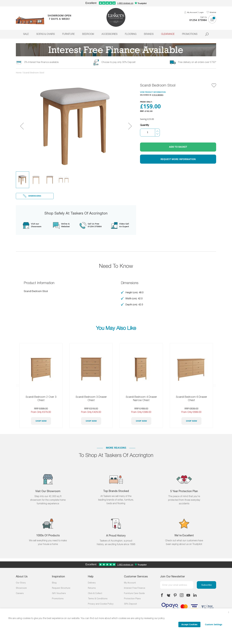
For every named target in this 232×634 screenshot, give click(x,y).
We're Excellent (184, 535)
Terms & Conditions (98, 599)
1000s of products (48, 535)
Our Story (21, 583)
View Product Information (153, 92)
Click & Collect (95, 593)
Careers (20, 593)
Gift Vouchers (59, 593)
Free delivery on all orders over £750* (197, 62)
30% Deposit (130, 604)
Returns (92, 588)
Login (201, 12)
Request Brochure (61, 588)
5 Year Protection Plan (184, 491)
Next (214, 385)
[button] (22, 126)
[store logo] (115, 17)
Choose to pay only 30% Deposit (118, 62)
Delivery (92, 583)
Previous (17, 385)
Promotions (58, 599)
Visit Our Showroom (47, 491)
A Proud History (116, 536)
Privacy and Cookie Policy (100, 604)
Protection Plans (132, 599)
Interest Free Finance (134, 588)
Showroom (21, 588)
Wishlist (213, 12)
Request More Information (178, 159)
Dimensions (34, 196)
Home (18, 72)
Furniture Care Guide (134, 593)
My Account (192, 12)
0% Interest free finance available (41, 62)
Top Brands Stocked (116, 491)
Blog (54, 583)
